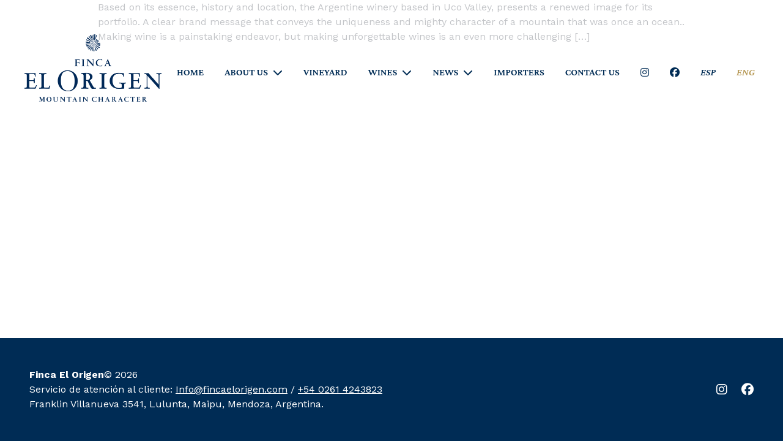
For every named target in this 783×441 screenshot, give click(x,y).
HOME (190, 72)
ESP (708, 72)
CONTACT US (592, 72)
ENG (746, 72)
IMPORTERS (519, 72)
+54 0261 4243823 (340, 389)
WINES (383, 72)
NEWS (445, 72)
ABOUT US (246, 72)
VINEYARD (325, 72)
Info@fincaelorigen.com (232, 389)
